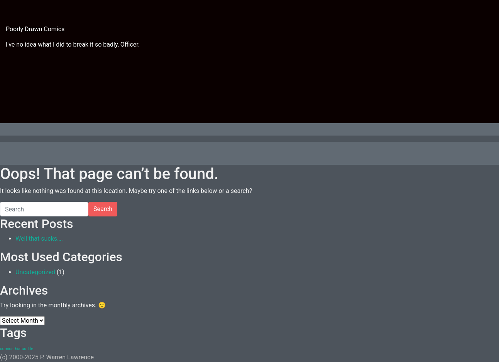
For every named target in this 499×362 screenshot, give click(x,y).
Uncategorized (35, 272)
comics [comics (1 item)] (7, 348)
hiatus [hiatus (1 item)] (20, 348)
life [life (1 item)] (30, 348)
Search (102, 209)
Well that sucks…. (39, 238)
